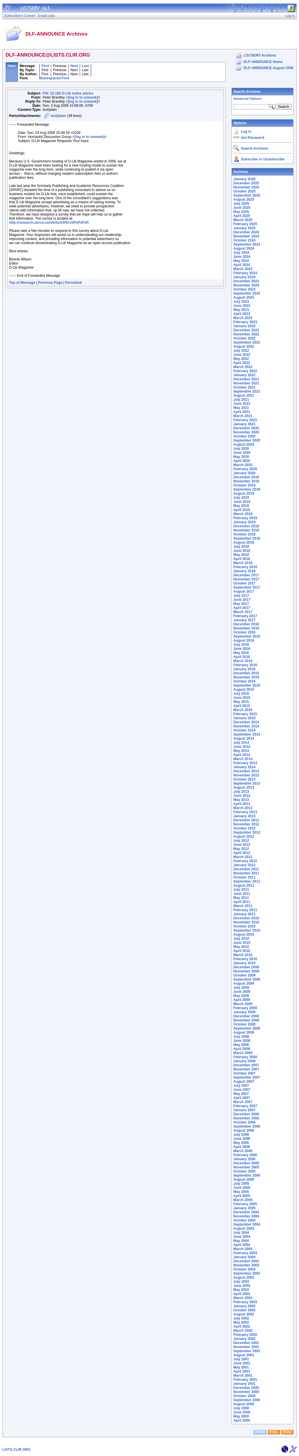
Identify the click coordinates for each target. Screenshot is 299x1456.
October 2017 (244, 583)
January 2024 (244, 277)
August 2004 (243, 1228)
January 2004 (244, 1257)
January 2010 (244, 963)
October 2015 (244, 681)
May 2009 (241, 996)
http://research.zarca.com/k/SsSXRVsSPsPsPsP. (49, 222)
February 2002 (245, 1335)
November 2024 (246, 236)
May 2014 (241, 751)
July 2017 (241, 596)
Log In (246, 132)
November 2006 (246, 1118)
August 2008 (243, 1032)
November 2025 (246, 187)
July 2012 (241, 841)
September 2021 (246, 391)
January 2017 (244, 620)
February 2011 (245, 910)
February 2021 (245, 420)
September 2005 (246, 1175)
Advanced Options (247, 98)
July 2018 (241, 547)
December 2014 (246, 722)
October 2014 (244, 730)
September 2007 (246, 1077)
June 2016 (241, 649)
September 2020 (246, 440)
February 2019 (245, 518)
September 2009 (246, 979)
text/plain (58, 116)
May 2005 (241, 1192)
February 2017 (245, 616)
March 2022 (242, 367)
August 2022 (243, 346)
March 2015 (242, 710)
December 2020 (246, 428)
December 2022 (246, 330)
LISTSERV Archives (260, 55)
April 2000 (241, 1420)
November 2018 (246, 530)
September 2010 (246, 930)
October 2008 (244, 1024)
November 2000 (246, 1392)
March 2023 (242, 318)
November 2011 (246, 873)
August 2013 (243, 787)
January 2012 (244, 865)
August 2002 (243, 1314)
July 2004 (241, 1233)
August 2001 (243, 1355)
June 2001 (241, 1363)
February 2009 (245, 1008)
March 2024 (242, 269)
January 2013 (244, 816)
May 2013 (241, 800)
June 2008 (241, 1041)
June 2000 (241, 1412)
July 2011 (241, 890)
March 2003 (242, 1298)
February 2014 (245, 763)
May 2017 (241, 604)
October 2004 (244, 1220)
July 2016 (241, 645)
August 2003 (243, 1277)
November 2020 (246, 432)
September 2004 (246, 1224)
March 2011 (242, 906)
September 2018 (246, 538)
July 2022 (241, 351)
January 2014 (244, 767)
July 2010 (241, 939)
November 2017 (246, 579)
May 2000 (241, 1416)
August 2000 (243, 1404)
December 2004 (246, 1212)
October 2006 (244, 1122)
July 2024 (241, 253)
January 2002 (244, 1339)
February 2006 (245, 1155)
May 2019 (241, 506)
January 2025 (244, 228)
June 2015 (241, 698)
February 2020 (245, 469)
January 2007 (244, 1110)
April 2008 (241, 1049)
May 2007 (241, 1094)
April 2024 (241, 265)
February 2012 (245, 861)
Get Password (252, 138)
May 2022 (241, 359)
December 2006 (246, 1114)
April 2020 (241, 461)
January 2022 (244, 375)
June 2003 (241, 1286)
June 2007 (241, 1090)
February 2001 (245, 1380)
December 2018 (246, 526)
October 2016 (244, 632)
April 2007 (241, 1098)
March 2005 (242, 1200)
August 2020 (243, 444)
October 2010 (244, 926)
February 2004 (245, 1253)
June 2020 (241, 453)
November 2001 (246, 1347)
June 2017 (241, 600)
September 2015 (246, 685)
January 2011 (244, 914)
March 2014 (242, 759)
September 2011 (246, 881)
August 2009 (243, 983)
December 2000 (246, 1388)
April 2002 (241, 1326)
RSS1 (273, 1432)
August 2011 (243, 885)
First (45, 66)
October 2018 (244, 534)
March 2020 (242, 465)
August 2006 (243, 1130)
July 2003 (241, 1282)
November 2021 (246, 383)
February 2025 (245, 224)
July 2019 (241, 498)
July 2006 (241, 1135)
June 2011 (241, 894)
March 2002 (242, 1331)
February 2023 (245, 322)
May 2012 (241, 849)
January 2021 (244, 424)
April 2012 (241, 853)
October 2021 (244, 387)
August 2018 (243, 542)
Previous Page (50, 283)
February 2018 (245, 567)
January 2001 (244, 1384)
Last (85, 66)
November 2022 (246, 334)
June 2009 (241, 992)
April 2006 (241, 1147)
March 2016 (242, 661)
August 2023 (243, 297)
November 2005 (246, 1167)
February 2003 (245, 1302)
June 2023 (241, 306)
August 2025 (243, 199)
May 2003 (241, 1290)
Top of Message (22, 283)
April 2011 (241, 902)
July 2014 (241, 743)
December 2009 (246, 967)
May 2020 (241, 457)
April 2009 (241, 1000)
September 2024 (246, 244)
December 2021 (246, 379)
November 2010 (246, 922)
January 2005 (244, 1208)
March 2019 (242, 514)
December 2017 (246, 575)
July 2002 (241, 1318)
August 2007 (243, 1081)
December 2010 (246, 918)
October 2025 (244, 191)
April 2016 (241, 657)
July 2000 (241, 1408)
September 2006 (246, 1126)
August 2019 (243, 493)
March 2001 (242, 1375)
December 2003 (246, 1261)
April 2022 (241, 363)
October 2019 (244, 485)
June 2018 (241, 551)
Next (74, 66)
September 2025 (246, 195)
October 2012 (244, 828)
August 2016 (243, 640)
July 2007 (241, 1086)
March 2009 (242, 1004)
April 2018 (241, 559)
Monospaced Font (54, 78)
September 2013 (246, 783)
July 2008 (241, 1037)
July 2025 (241, 204)
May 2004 (241, 1241)
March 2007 (242, 1102)
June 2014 (241, 747)
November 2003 (246, 1265)
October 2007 (244, 1073)
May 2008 (241, 1045)
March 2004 (242, 1249)
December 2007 (246, 1065)
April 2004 (241, 1245)
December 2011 (246, 869)
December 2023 (246, 281)
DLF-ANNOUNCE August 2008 (268, 68)
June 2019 (241, 502)
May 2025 (241, 212)
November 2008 (246, 1020)
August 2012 (243, 836)
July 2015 (241, 694)
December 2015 (246, 673)
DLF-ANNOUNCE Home (263, 62)
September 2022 (246, 342)
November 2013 (246, 775)
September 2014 (246, 734)
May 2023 (241, 310)
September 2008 (246, 1028)
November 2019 (246, 481)
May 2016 (241, 653)
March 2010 (242, 955)
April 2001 (241, 1371)
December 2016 (246, 624)
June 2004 (241, 1237)
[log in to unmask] (83, 97)
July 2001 (241, 1359)
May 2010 (241, 947)
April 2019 (241, 510)
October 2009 (244, 975)
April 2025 (241, 216)
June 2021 (241, 404)
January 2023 (244, 326)
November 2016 (246, 628)
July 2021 (241, 400)
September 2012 (246, 832)
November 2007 (246, 1069)
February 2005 (245, 1204)
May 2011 (241, 898)
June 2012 (241, 845)
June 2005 (241, 1188)
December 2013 (246, 771)
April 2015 (241, 706)
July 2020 (241, 449)
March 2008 (242, 1053)
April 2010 (241, 951)
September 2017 (246, 587)
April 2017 (241, 608)
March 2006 (242, 1151)
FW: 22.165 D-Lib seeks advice (68, 93)
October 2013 (244, 779)
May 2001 (241, 1367)
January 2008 (244, 1061)
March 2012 (242, 857)
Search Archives (247, 92)
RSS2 (287, 1432)
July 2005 (241, 1184)
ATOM (260, 1432)
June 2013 (241, 796)
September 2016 (246, 636)
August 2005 (243, 1179)
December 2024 (246, 232)
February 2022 (245, 371)
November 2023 (246, 285)
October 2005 (244, 1171)
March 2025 (242, 220)
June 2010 (241, 943)
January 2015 (244, 718)
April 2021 (241, 412)
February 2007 (245, 1106)
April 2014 (241, 755)
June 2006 (241, 1139)
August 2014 (243, 738)
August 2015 (243, 689)
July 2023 (241, 302)
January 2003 (244, 1306)
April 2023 (241, 314)
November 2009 (246, 971)
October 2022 (244, 338)
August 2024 (243, 248)
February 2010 (245, 959)
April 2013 (241, 804)
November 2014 (246, 726)
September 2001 (246, 1351)
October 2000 (244, 1396)
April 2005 (241, 1196)
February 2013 (245, 812)
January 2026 (244, 179)
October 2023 (244, 289)
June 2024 (241, 257)
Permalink (73, 283)
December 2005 (246, 1163)
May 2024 (241, 261)
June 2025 (241, 208)
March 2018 (242, 563)
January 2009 (244, 1012)
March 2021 (242, 416)
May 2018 (241, 555)
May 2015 (241, 702)
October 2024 (244, 240)
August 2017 (243, 591)
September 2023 (246, 293)
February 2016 (245, 665)
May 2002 (241, 1322)
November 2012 (246, 824)
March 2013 (242, 808)
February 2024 (245, 273)
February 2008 (245, 1057)
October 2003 (244, 1269)
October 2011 (244, 877)
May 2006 (241, 1143)
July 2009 (241, 988)
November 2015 (246, 677)
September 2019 (246, 489)
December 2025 (246, 183)
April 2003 (241, 1294)
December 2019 (246, 477)
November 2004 (246, 1216)
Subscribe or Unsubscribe (262, 159)
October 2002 (244, 1310)
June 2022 (241, 355)
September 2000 (246, 1400)
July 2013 (241, 792)
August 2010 (243, 934)
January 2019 (244, 522)
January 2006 (244, 1159)
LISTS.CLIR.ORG (16, 1450)
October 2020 (244, 436)
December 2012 (246, 820)
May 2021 (241, 408)
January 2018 (244, 571)
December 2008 (246, 1016)
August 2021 (243, 395)
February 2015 (245, 714)
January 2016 (244, 669)
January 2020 (244, 473)
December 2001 (246, 1343)
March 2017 (242, 612)
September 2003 (246, 1273)
